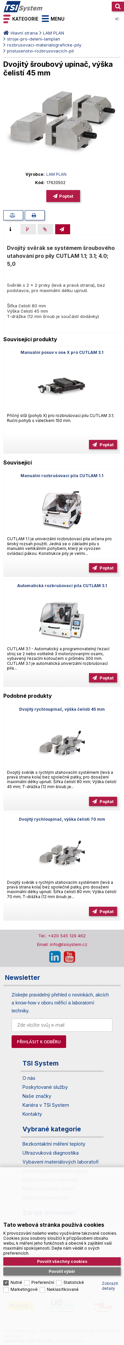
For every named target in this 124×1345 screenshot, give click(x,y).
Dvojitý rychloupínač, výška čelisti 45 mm (62, 709)
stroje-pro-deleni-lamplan (33, 39)
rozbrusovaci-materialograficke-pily (44, 45)
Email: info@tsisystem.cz (62, 944)
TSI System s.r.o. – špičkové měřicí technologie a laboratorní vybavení (23, 6)
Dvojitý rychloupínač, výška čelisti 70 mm (62, 819)
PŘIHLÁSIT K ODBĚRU (39, 1042)
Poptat (66, 196)
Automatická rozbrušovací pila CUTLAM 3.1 (62, 585)
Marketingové (24, 1266)
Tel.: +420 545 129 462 (62, 935)
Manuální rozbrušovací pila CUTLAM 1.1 (62, 475)
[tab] (11, 229)
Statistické (73, 1259)
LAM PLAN (53, 33)
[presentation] (11, 229)
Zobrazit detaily (110, 1263)
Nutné (16, 1259)
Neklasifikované (63, 1266)
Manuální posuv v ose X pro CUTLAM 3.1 (62, 352)
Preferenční (42, 1259)
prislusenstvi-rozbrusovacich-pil (40, 50)
